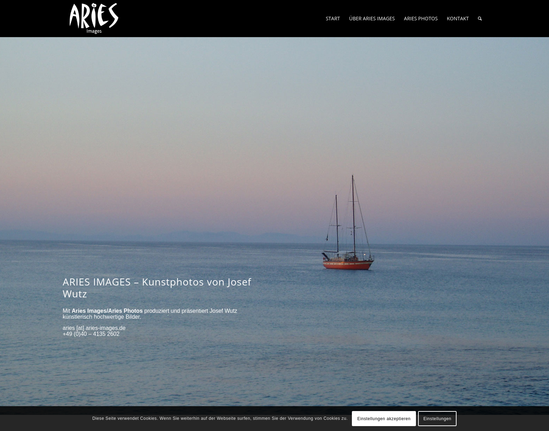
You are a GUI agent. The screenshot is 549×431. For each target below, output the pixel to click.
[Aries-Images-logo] (94, 18)
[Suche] (479, 18)
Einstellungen (437, 418)
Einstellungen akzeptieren (383, 418)
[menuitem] (333, 18)
